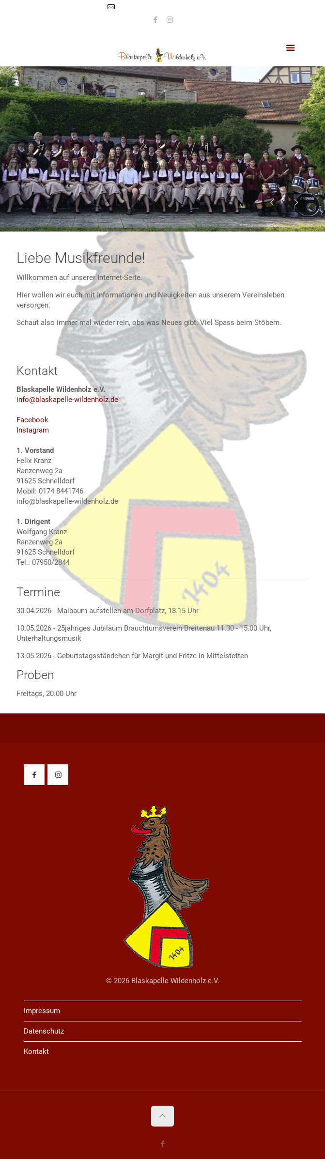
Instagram (32, 430)
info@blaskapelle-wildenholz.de (168, 7)
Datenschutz (44, 1031)
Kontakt (36, 1051)
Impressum (42, 1010)
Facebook (32, 420)
